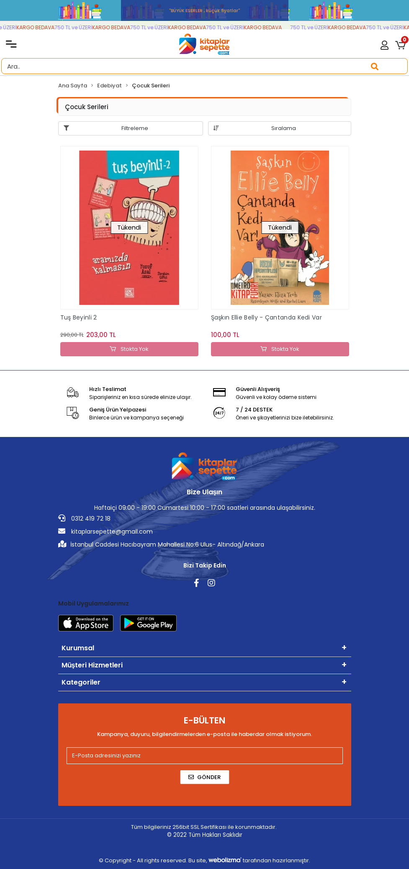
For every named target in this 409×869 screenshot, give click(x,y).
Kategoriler (81, 682)
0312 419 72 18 (84, 518)
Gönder (204, 777)
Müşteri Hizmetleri (92, 665)
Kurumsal (78, 648)
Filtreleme (134, 128)
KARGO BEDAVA (39, 27)
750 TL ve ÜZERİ (76, 27)
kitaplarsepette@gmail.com (105, 531)
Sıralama (283, 128)
